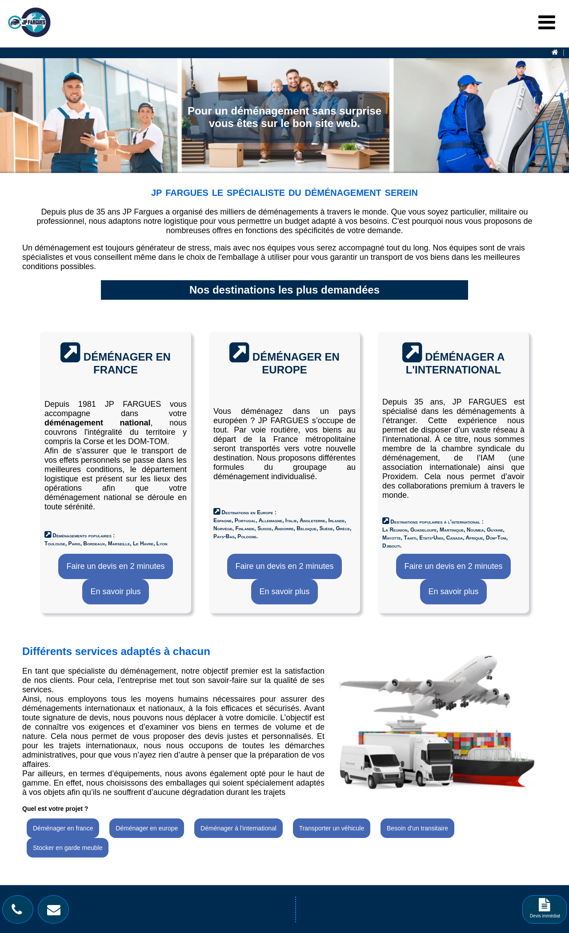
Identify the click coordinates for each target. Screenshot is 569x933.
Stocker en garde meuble (67, 847)
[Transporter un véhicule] (332, 828)
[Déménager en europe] (146, 828)
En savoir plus (115, 591)
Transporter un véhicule (332, 828)
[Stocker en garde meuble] (67, 848)
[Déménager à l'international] (239, 828)
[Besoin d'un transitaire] (417, 828)
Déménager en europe (147, 828)
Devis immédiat (545, 911)
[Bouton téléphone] (19, 911)
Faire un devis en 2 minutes (115, 566)
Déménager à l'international (238, 828)
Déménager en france (63, 828)
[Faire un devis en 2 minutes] (115, 566)
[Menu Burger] (547, 22)
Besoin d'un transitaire (417, 828)
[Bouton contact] (56, 911)
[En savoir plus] (115, 592)
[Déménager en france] (63, 828)
